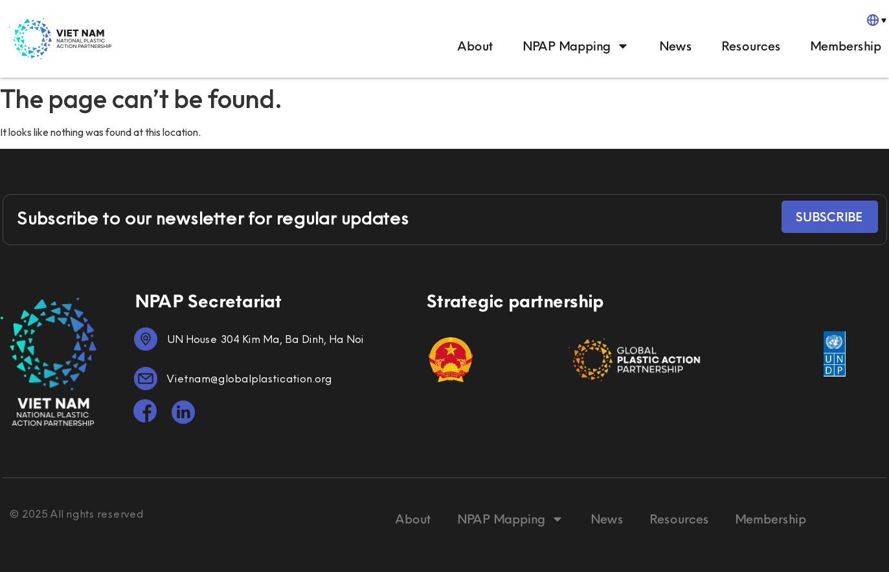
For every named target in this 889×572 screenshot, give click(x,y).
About (475, 46)
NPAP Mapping (575, 46)
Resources (750, 46)
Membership (845, 46)
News (675, 46)
